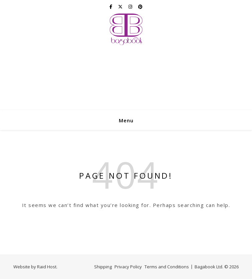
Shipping (103, 267)
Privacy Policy (128, 267)
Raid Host (46, 267)
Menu (126, 120)
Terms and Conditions (167, 267)
